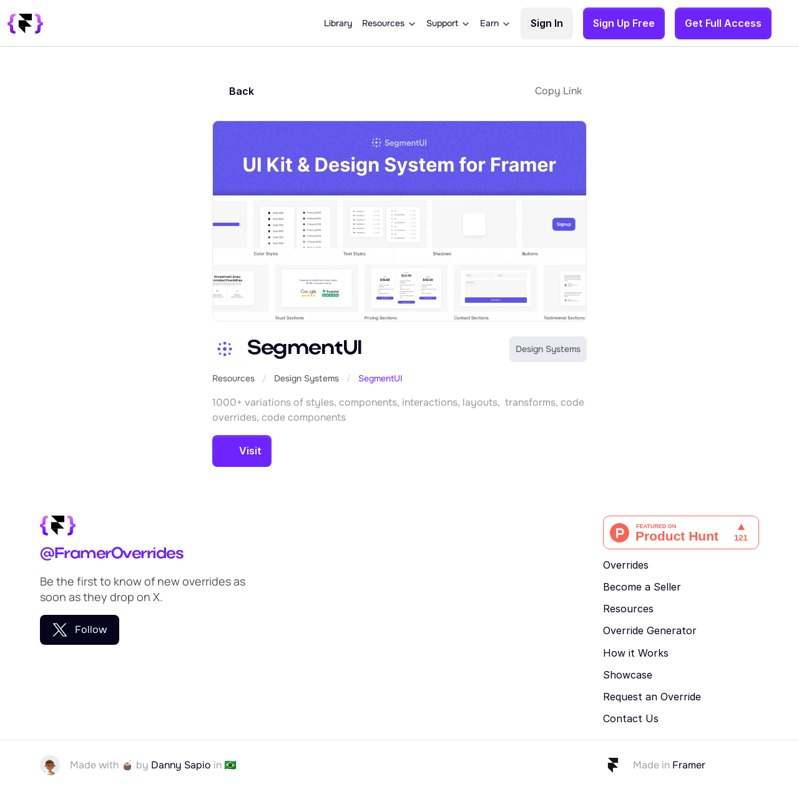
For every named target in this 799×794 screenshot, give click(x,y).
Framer (688, 765)
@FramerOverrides (111, 554)
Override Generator (650, 630)
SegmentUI (380, 378)
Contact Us (631, 718)
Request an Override (652, 696)
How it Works (636, 653)
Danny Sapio (181, 765)
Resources (233, 378)
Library (338, 23)
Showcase (627, 675)
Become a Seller (642, 587)
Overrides (626, 565)
